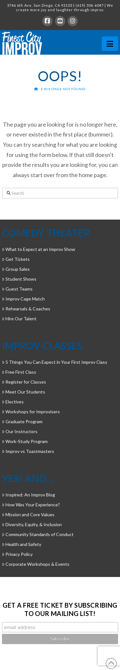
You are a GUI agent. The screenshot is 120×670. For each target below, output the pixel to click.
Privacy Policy (17, 554)
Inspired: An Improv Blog (28, 494)
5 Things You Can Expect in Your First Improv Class (54, 362)
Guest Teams (17, 289)
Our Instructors (19, 431)
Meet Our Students (23, 391)
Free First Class (19, 372)
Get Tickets (16, 259)
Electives (13, 401)
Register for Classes (24, 382)
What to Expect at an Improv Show (38, 249)
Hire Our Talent (19, 318)
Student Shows (19, 279)
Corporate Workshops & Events (35, 564)
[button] (110, 43)
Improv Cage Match (23, 298)
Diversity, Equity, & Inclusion (32, 524)
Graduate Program (22, 421)
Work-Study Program (25, 441)
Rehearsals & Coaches (26, 308)
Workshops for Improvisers (31, 411)
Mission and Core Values (28, 514)
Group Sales (16, 269)
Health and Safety (21, 544)
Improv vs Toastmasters (28, 451)
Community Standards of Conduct (38, 534)
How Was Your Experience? (31, 504)
